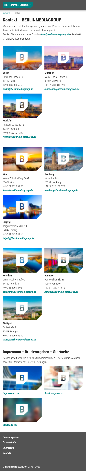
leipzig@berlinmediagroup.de (18, 238)
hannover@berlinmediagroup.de (61, 291)
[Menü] (81, 5)
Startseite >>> (10, 425)
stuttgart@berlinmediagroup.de (19, 339)
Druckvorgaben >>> (54, 393)
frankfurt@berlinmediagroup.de (20, 136)
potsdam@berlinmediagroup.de (19, 291)
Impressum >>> (11, 393)
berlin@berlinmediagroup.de (18, 89)
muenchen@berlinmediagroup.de (62, 89)
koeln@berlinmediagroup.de (18, 190)
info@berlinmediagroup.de (55, 34)
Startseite (6, 13)
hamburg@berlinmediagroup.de (61, 190)
